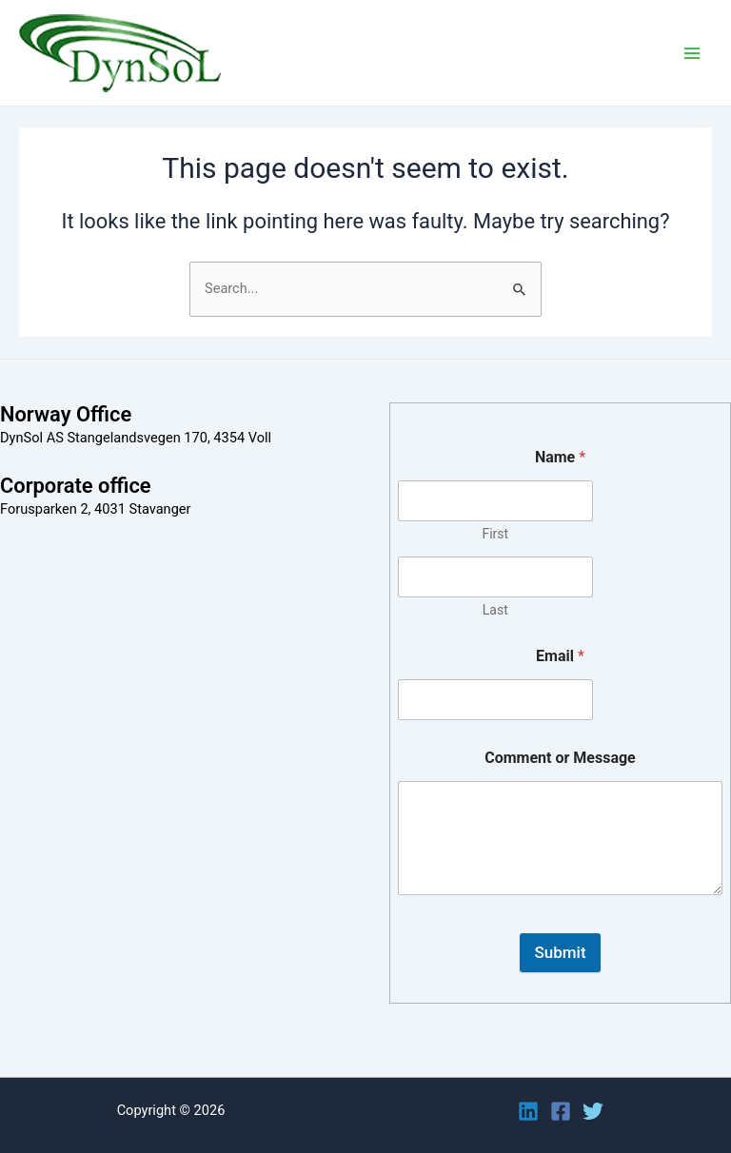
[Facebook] (560, 1111)
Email (560, 656)
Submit (559, 952)
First (495, 533)
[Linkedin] (528, 1111)
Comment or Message (560, 758)
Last (495, 609)
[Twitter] (593, 1111)
